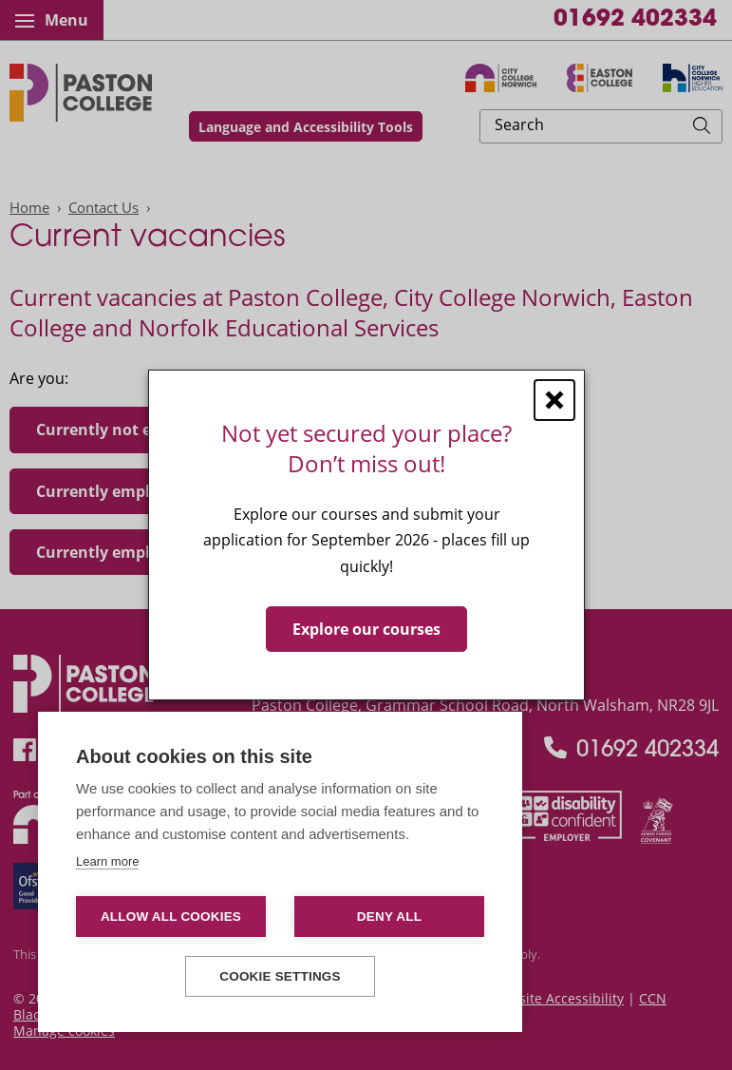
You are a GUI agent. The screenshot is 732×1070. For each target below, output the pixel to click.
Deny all (389, 916)
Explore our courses (366, 629)
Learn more (107, 861)
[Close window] (554, 400)
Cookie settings (280, 976)
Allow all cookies (171, 916)
